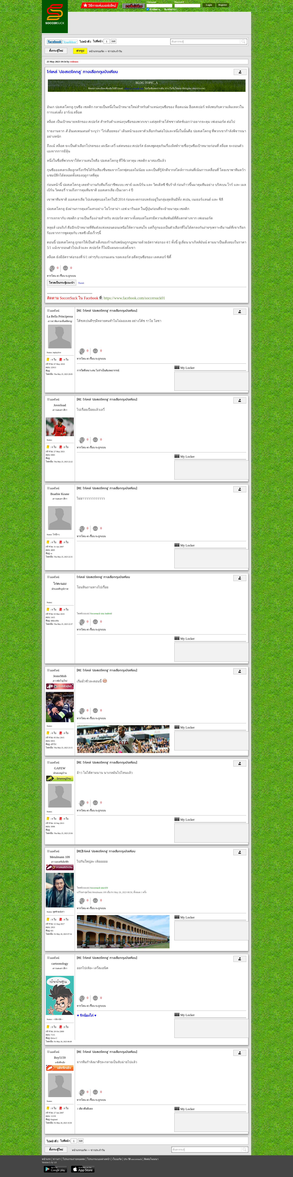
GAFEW (59, 768)
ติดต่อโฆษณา (151, 1159)
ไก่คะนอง (59, 584)
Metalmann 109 (60, 857)
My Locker (184, 368)
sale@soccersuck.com (134, 88)
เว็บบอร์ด (117, 1159)
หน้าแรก (46, 1159)
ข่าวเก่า (57, 1159)
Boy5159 (60, 1057)
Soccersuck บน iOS (99, 887)
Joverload (60, 405)
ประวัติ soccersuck (133, 1159)
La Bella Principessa (60, 316)
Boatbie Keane (59, 494)
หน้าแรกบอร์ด (96, 51)
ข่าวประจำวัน (115, 51)
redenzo (74, 61)
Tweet (81, 283)
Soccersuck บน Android (101, 613)
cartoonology (59, 963)
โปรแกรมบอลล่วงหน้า (98, 1159)
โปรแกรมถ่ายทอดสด (74, 1159)
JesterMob (60, 676)
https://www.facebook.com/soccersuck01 (134, 298)
